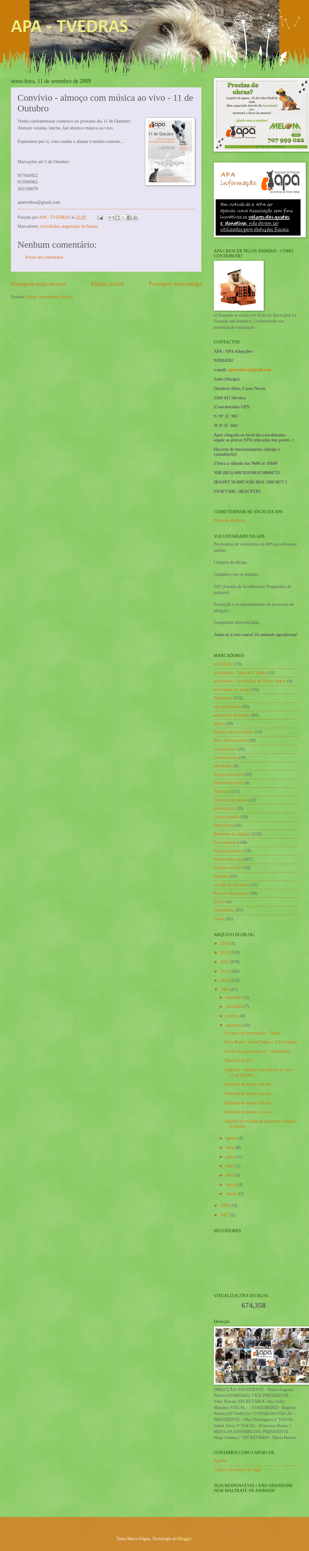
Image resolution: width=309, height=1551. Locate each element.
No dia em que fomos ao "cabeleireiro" (258, 1051)
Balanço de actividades (233, 732)
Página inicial (107, 283)
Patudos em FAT (228, 867)
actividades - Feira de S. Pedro (240, 672)
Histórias (221, 791)
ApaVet (220, 1461)
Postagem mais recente (38, 283)
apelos (219, 723)
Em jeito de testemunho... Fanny (252, 1033)
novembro (235, 1006)
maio (230, 1166)
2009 (225, 989)
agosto (232, 1138)
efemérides (223, 766)
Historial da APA (228, 782)
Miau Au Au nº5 (238, 1060)
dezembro (235, 997)
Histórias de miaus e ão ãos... (249, 1084)
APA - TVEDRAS (69, 27)
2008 (225, 1205)
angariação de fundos (79, 226)
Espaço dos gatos (228, 774)
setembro (234, 1025)
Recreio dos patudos (231, 893)
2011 (225, 971)
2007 (225, 1215)
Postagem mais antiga (175, 283)
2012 (225, 962)
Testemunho (224, 910)
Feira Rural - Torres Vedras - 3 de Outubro (260, 1042)
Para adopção (225, 842)
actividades (49, 226)
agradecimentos (227, 706)
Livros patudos (226, 816)
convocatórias (226, 757)
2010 (225, 980)
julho (231, 1147)
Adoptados (223, 698)
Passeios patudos (228, 850)
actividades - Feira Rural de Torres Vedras (250, 681)
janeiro (232, 1193)
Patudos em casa (228, 859)
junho (231, 1157)
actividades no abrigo (232, 689)
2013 (225, 952)
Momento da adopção (232, 834)
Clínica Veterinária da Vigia (238, 1469)
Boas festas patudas (231, 740)
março (232, 1184)
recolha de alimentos (231, 884)
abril (230, 1175)
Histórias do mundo (231, 800)
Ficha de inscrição (229, 520)
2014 (225, 943)
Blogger (185, 1538)
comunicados (225, 749)
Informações (224, 808)
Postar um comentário (44, 257)
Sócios (219, 901)
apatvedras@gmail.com (249, 369)
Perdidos (221, 876)
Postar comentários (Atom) (49, 296)
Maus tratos (224, 825)
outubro (233, 1016)
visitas (219, 918)
